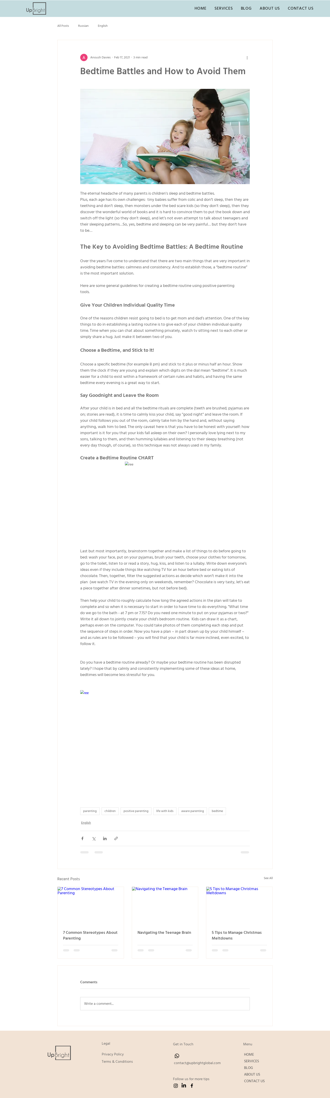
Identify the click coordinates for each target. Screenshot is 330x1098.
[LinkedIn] (184, 1085)
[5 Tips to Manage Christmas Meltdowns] (239, 905)
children (110, 811)
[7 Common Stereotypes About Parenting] (91, 905)
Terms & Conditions (117, 1061)
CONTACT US (254, 1081)
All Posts (63, 26)
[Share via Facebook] (82, 838)
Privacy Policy (113, 1054)
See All (268, 878)
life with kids (164, 811)
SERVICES (251, 1061)
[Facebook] (192, 1085)
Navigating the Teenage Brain (164, 932)
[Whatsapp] (177, 1056)
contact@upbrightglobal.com (197, 1062)
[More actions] (247, 57)
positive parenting (136, 811)
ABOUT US (252, 1074)
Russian (83, 26)
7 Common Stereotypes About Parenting (90, 935)
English (103, 26)
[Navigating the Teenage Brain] (165, 905)
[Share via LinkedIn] (105, 838)
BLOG (248, 1067)
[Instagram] (176, 1085)
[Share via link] (116, 838)
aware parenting (192, 811)
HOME (249, 1054)
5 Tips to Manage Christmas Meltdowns (237, 935)
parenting (90, 811)
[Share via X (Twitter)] (93, 838)
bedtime (217, 811)
